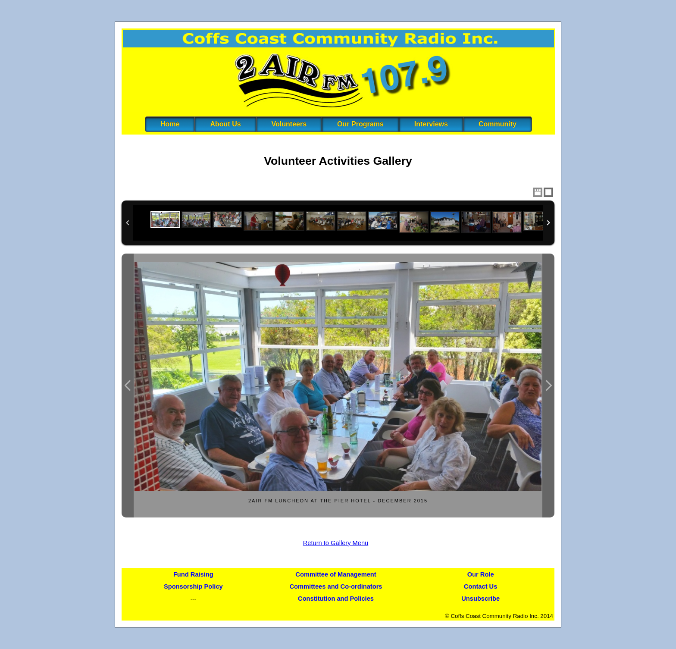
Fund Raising (193, 574)
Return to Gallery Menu (336, 542)
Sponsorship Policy (193, 586)
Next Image (548, 386)
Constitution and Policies (336, 598)
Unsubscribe (480, 598)
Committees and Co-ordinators (336, 586)
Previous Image (128, 386)
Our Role (480, 574)
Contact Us (480, 586)
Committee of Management (335, 574)
